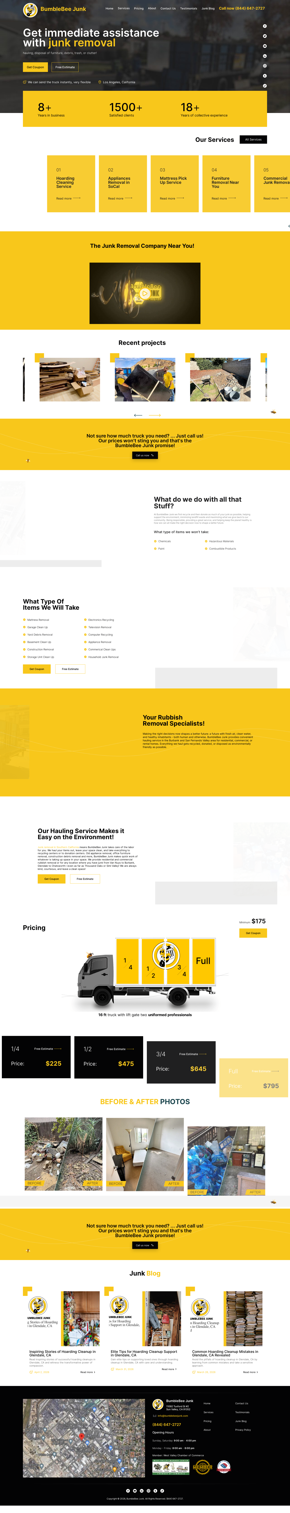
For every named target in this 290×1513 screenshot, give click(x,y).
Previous (138, 422)
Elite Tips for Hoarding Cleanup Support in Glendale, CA (144, 1360)
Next (154, 422)
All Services (253, 170)
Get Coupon (253, 921)
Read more (86, 1379)
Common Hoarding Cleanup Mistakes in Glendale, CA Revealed (225, 1360)
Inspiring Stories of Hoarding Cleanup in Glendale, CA (62, 1360)
